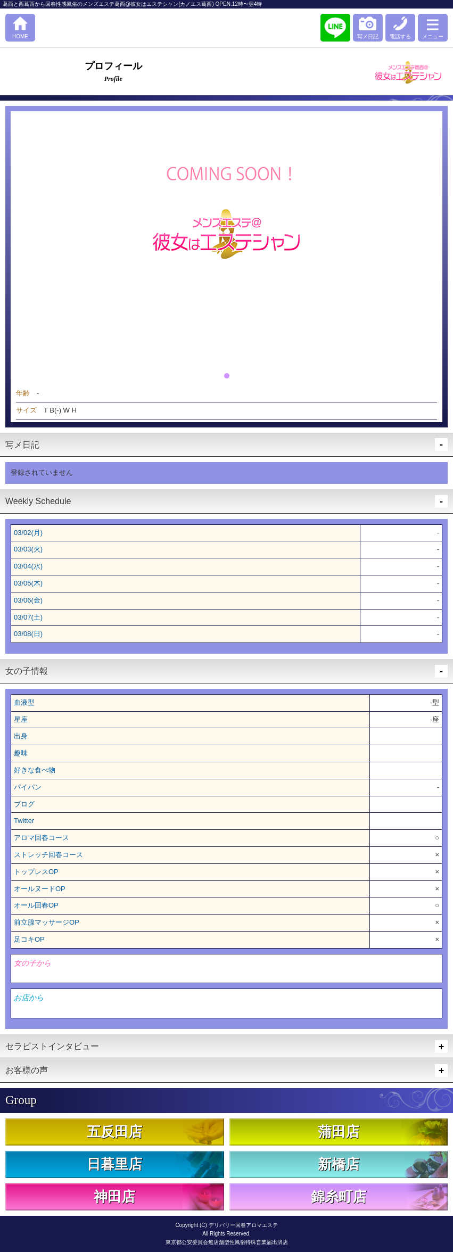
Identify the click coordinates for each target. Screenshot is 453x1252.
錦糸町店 (338, 1197)
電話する (400, 36)
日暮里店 (114, 1164)
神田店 (114, 1197)
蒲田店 (338, 1132)
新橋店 (338, 1164)
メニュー (432, 36)
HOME (20, 36)
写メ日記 (367, 36)
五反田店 (114, 1132)
